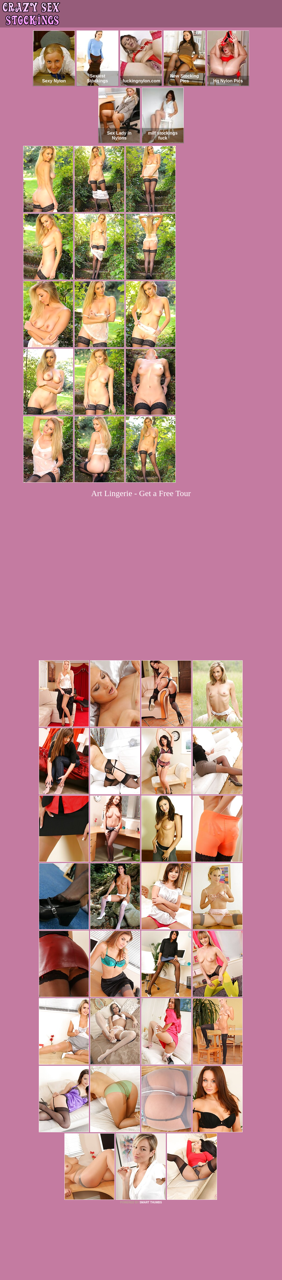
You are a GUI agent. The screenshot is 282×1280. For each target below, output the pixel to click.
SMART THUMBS (151, 1127)
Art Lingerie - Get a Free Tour (141, 493)
